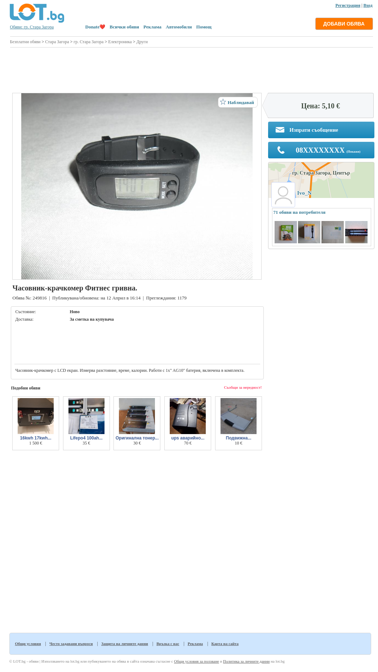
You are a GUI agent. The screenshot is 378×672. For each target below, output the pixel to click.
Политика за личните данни (246, 661)
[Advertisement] (191, 69)
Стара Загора (57, 41)
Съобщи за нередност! (243, 387)
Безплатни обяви (25, 41)
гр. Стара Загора (88, 41)
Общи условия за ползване (196, 661)
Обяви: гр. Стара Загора (32, 27)
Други (141, 41)
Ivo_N (304, 193)
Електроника (120, 41)
